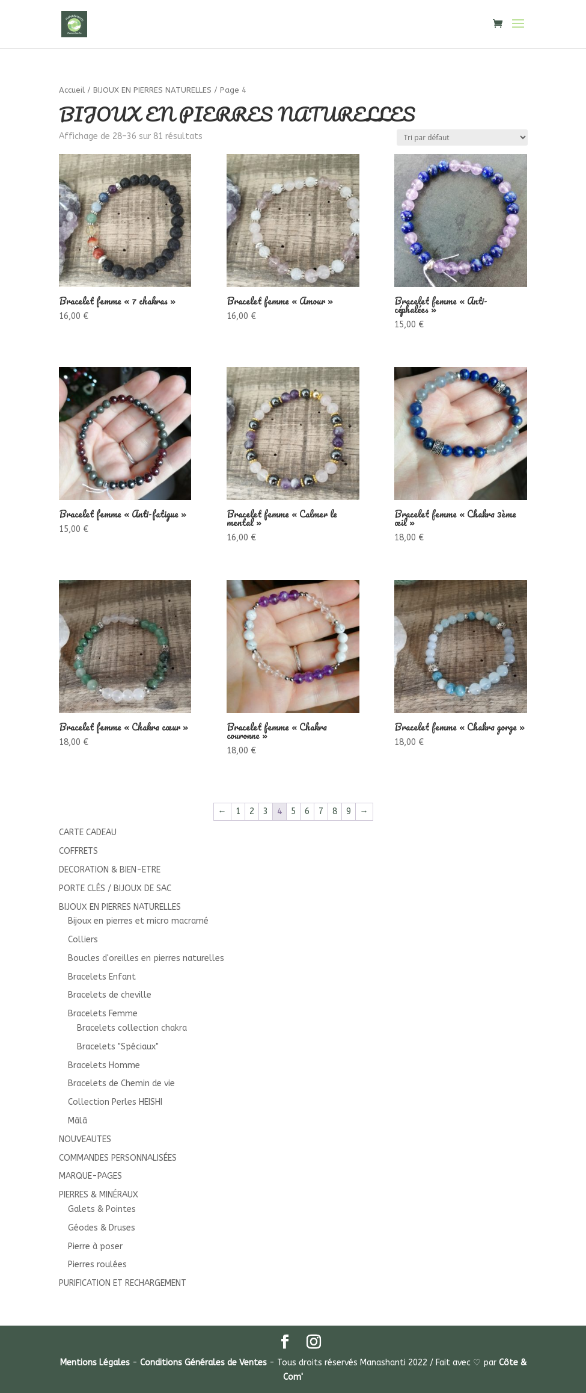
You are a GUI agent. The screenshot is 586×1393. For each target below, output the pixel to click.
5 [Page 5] (293, 811)
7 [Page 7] (321, 811)
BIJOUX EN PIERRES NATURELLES (152, 89)
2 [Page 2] (251, 811)
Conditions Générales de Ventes (203, 1362)
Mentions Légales (95, 1362)
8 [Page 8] (334, 811)
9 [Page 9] (348, 811)
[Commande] (462, 137)
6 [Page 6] (307, 811)
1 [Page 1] (238, 811)
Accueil (72, 89)
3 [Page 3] (265, 811)
